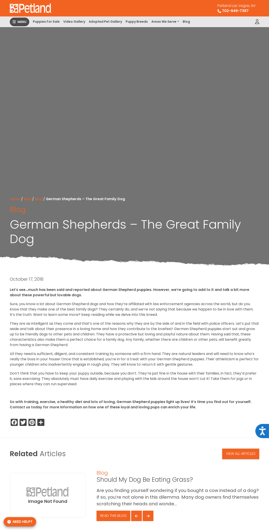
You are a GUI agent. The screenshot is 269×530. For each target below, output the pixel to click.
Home (15, 199)
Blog (186, 21)
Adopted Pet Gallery (105, 21)
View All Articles (240, 453)
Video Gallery (74, 21)
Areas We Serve (163, 21)
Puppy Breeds (137, 21)
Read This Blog (113, 515)
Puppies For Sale (46, 21)
